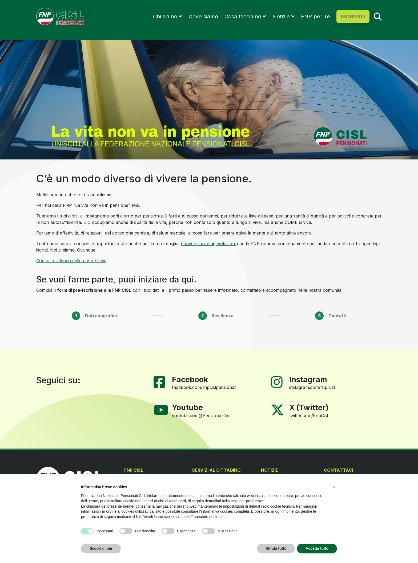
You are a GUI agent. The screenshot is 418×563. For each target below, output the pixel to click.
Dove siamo (203, 16)
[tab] (94, 315)
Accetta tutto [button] (317, 548)
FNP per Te (315, 16)
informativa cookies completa (225, 511)
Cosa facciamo (242, 16)
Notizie (281, 16)
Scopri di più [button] (101, 548)
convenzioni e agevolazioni (208, 243)
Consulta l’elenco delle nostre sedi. (71, 260)
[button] (334, 487)
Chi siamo (165, 16)
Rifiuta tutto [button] (276, 548)
